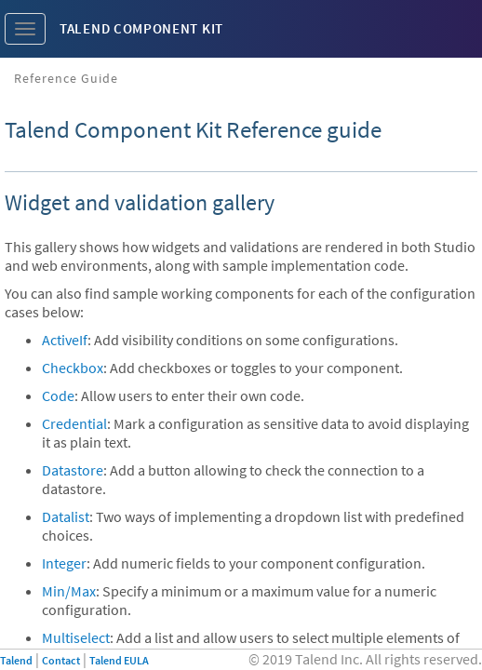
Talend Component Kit (141, 28)
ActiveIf (64, 339)
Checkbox (72, 367)
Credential (74, 423)
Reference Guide (66, 78)
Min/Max (69, 591)
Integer (64, 563)
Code (58, 395)
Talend (16, 660)
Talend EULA (119, 660)
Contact (61, 660)
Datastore (72, 470)
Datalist (65, 516)
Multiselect (76, 637)
